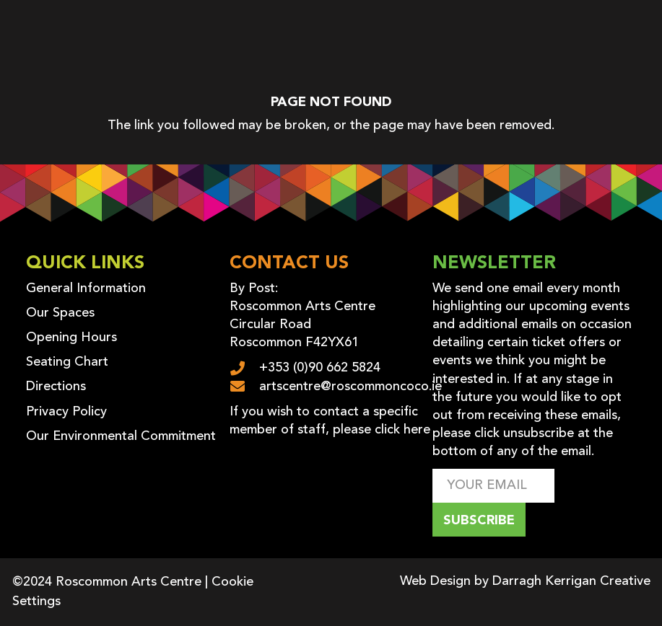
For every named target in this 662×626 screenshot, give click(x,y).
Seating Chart (67, 362)
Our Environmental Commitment (121, 436)
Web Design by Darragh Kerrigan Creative (525, 581)
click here (402, 429)
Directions (56, 386)
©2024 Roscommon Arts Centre (106, 582)
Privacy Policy (66, 411)
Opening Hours (71, 337)
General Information (86, 288)
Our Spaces (60, 313)
